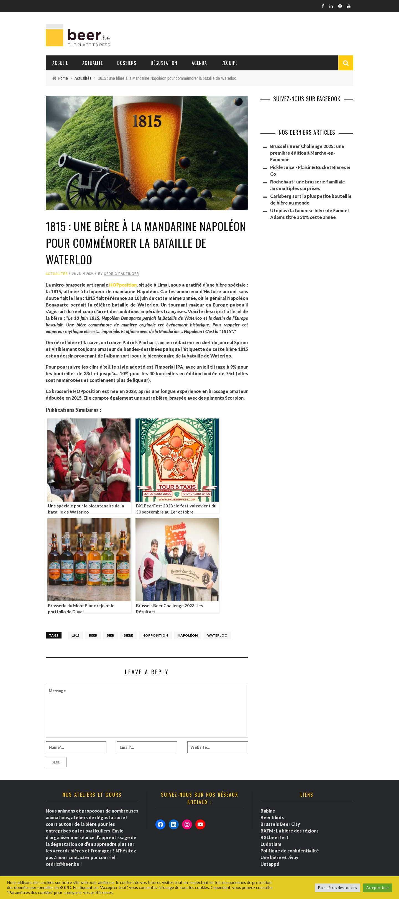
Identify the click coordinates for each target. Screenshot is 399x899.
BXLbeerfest (274, 837)
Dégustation (164, 63)
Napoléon (188, 635)
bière (128, 635)
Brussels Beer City (280, 824)
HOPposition (123, 284)
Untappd (269, 864)
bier (110, 635)
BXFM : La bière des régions (289, 830)
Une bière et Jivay (279, 857)
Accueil (60, 63)
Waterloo (217, 635)
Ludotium (270, 844)
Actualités (57, 273)
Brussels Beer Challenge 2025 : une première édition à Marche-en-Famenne (307, 153)
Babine (267, 810)
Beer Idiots (272, 817)
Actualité (92, 63)
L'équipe (229, 63)
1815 (76, 635)
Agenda (199, 63)
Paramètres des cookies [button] (337, 887)
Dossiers (126, 63)
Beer (93, 635)
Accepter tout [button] (377, 887)
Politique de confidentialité (289, 850)
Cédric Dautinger (121, 273)
